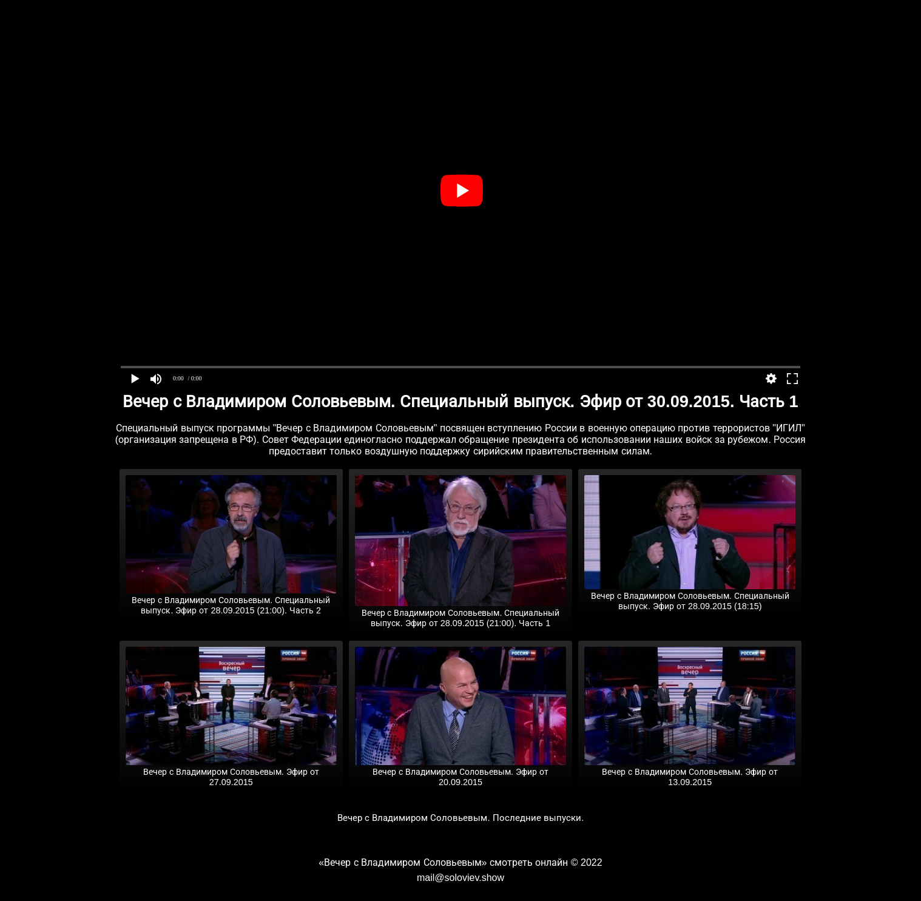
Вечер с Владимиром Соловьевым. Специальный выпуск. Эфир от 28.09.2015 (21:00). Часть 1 (460, 613)
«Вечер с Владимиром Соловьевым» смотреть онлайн (443, 862)
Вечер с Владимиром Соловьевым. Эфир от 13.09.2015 (689, 772)
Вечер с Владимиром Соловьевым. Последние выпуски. (460, 817)
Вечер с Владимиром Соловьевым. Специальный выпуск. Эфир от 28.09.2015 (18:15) (689, 596)
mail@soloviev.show (460, 877)
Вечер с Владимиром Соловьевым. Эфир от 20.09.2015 (460, 772)
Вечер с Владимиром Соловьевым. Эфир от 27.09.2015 (231, 772)
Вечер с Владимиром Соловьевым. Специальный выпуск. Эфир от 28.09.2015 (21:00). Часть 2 (231, 600)
